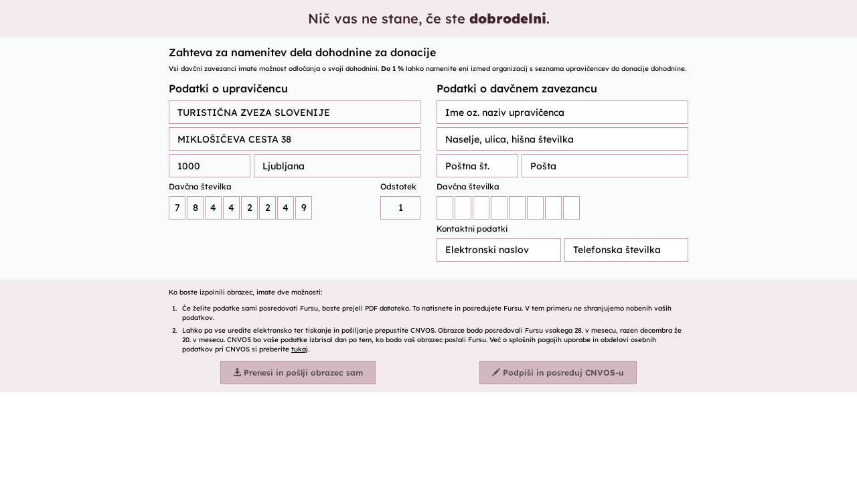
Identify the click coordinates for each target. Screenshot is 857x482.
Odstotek (398, 186)
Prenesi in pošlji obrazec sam (298, 373)
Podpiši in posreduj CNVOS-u (558, 373)
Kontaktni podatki (472, 229)
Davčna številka (200, 186)
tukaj (299, 349)
